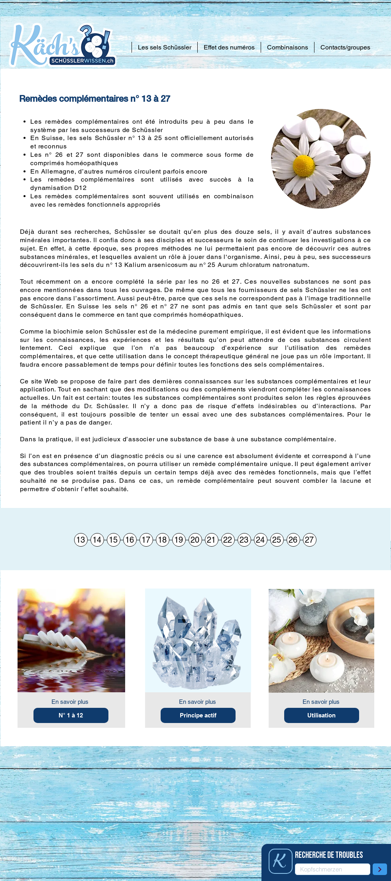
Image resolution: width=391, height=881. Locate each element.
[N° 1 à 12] (70, 715)
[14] (97, 540)
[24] (260, 540)
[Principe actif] (198, 715)
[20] (195, 540)
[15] (113, 540)
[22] (228, 540)
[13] (81, 540)
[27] (309, 540)
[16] (130, 540)
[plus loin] (380, 869)
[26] (293, 540)
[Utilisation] (321, 715)
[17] (146, 540)
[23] (244, 540)
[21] (211, 540)
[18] (162, 540)
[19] (179, 540)
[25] (277, 540)
